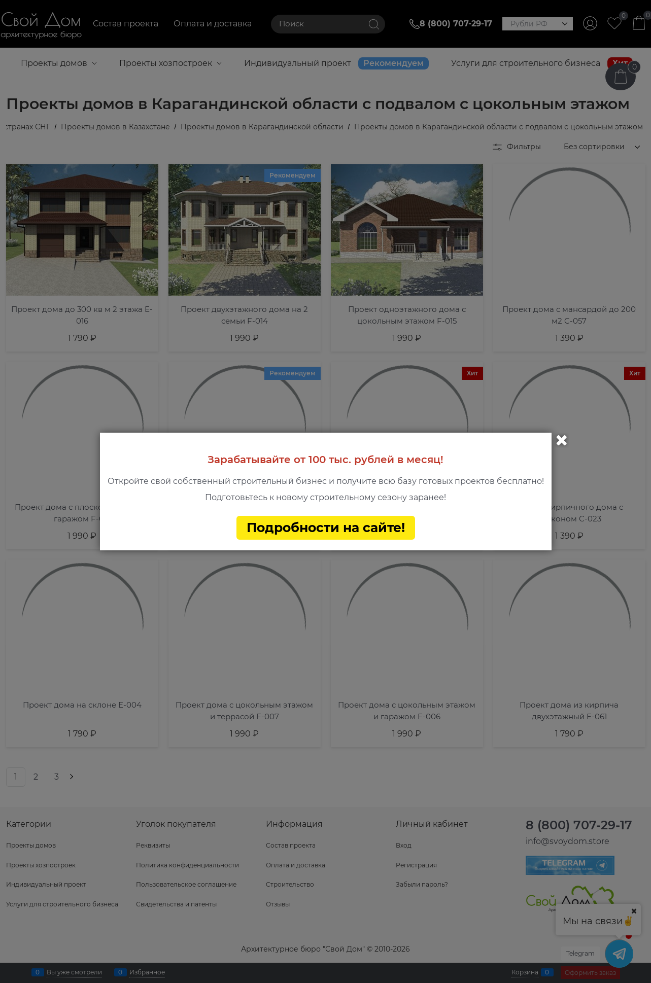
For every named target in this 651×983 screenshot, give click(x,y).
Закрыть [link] (561, 440)
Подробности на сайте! (326, 527)
